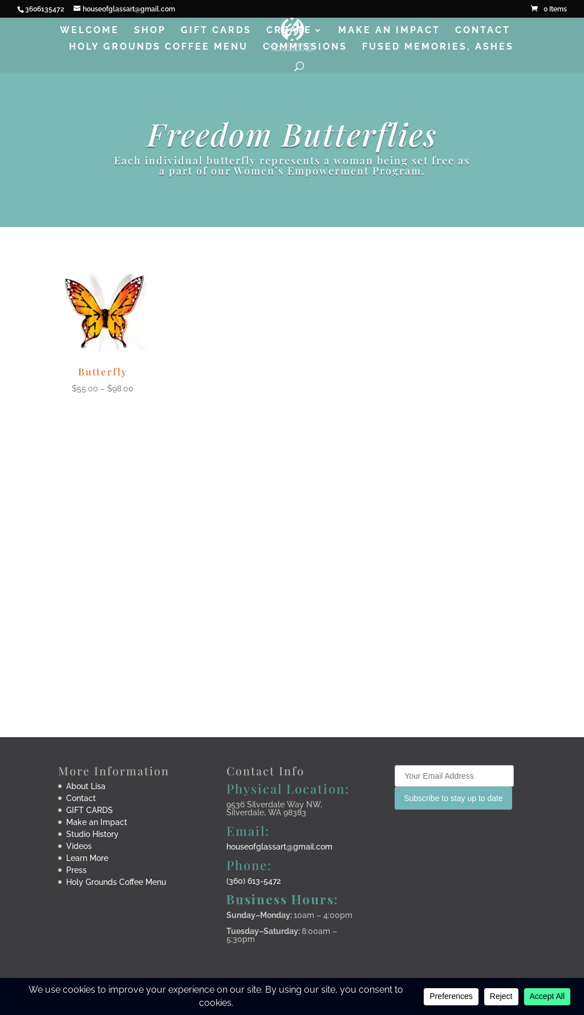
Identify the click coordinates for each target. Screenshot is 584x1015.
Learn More (87, 858)
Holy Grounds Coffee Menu (158, 47)
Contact (482, 30)
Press (76, 870)
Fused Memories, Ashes (438, 47)
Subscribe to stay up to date (453, 798)
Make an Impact (389, 30)
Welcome (89, 30)
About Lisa (86, 786)
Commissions (305, 47)
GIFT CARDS (89, 810)
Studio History (92, 834)
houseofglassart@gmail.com (279, 846)
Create (289, 30)
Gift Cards (216, 30)
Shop (150, 30)
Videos (79, 846)
